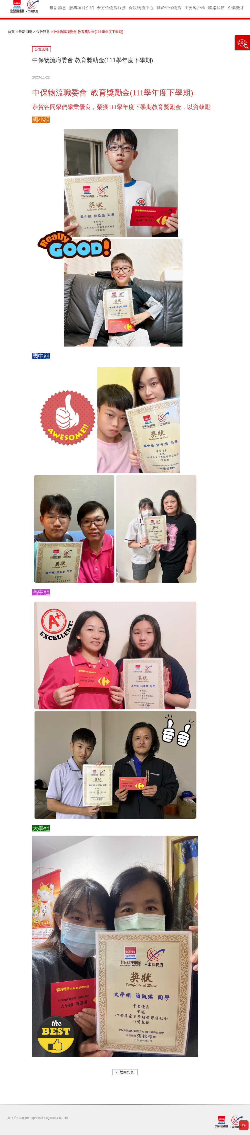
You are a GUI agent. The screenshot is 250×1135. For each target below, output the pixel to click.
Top (244, 1125)
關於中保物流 (169, 8)
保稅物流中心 (141, 8)
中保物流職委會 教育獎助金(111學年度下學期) (88, 32)
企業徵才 (236, 8)
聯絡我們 (216, 8)
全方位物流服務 (111, 8)
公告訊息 (43, 32)
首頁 (11, 32)
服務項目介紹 (81, 8)
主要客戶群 (195, 8)
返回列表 (127, 1072)
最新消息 (58, 8)
